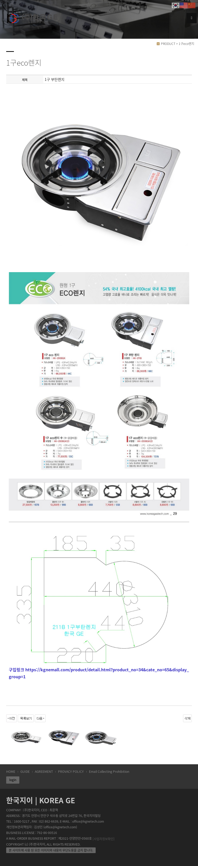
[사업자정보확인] (103, 838)
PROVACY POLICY (71, 771)
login (12, 779)
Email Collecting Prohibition (109, 771)
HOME (10, 771)
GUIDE (25, 771)
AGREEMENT (44, 771)
